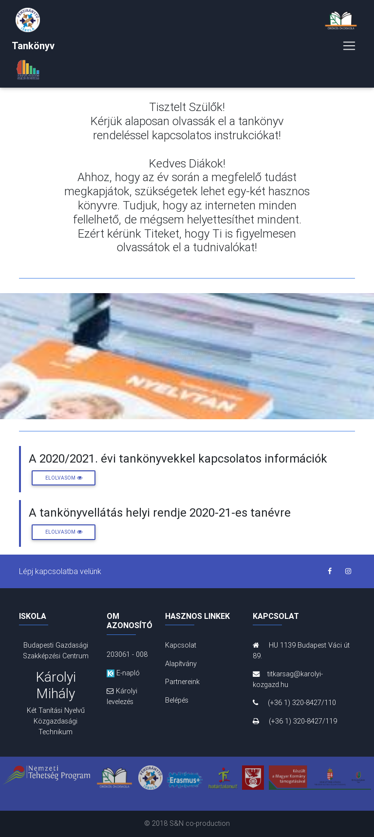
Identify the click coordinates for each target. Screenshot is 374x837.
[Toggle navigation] (349, 47)
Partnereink (182, 681)
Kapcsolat (180, 645)
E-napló (123, 673)
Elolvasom (63, 478)
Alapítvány (181, 663)
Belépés (176, 700)
